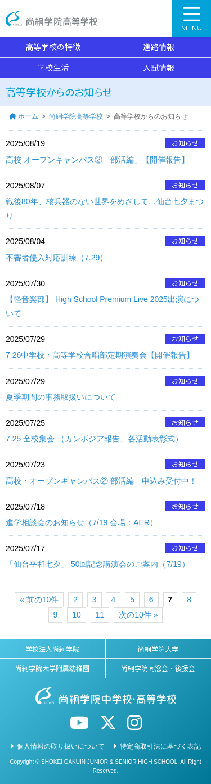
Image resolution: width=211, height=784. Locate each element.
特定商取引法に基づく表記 (160, 746)
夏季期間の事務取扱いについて (61, 397)
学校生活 (53, 67)
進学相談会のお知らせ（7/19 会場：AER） (82, 522)
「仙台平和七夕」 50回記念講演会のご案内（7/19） (98, 564)
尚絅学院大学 (158, 649)
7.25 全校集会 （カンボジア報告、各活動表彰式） (94, 438)
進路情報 (158, 46)
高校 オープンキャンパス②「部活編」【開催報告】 (97, 159)
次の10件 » (138, 614)
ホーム (28, 116)
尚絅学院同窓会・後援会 (158, 668)
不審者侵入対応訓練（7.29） (56, 257)
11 (100, 614)
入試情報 (158, 67)
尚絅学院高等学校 (51, 18)
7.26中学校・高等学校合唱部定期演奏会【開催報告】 (100, 354)
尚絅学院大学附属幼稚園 (52, 668)
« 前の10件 (39, 599)
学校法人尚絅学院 (52, 649)
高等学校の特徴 (52, 46)
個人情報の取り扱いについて (61, 746)
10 (76, 614)
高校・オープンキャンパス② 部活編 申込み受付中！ (101, 480)
